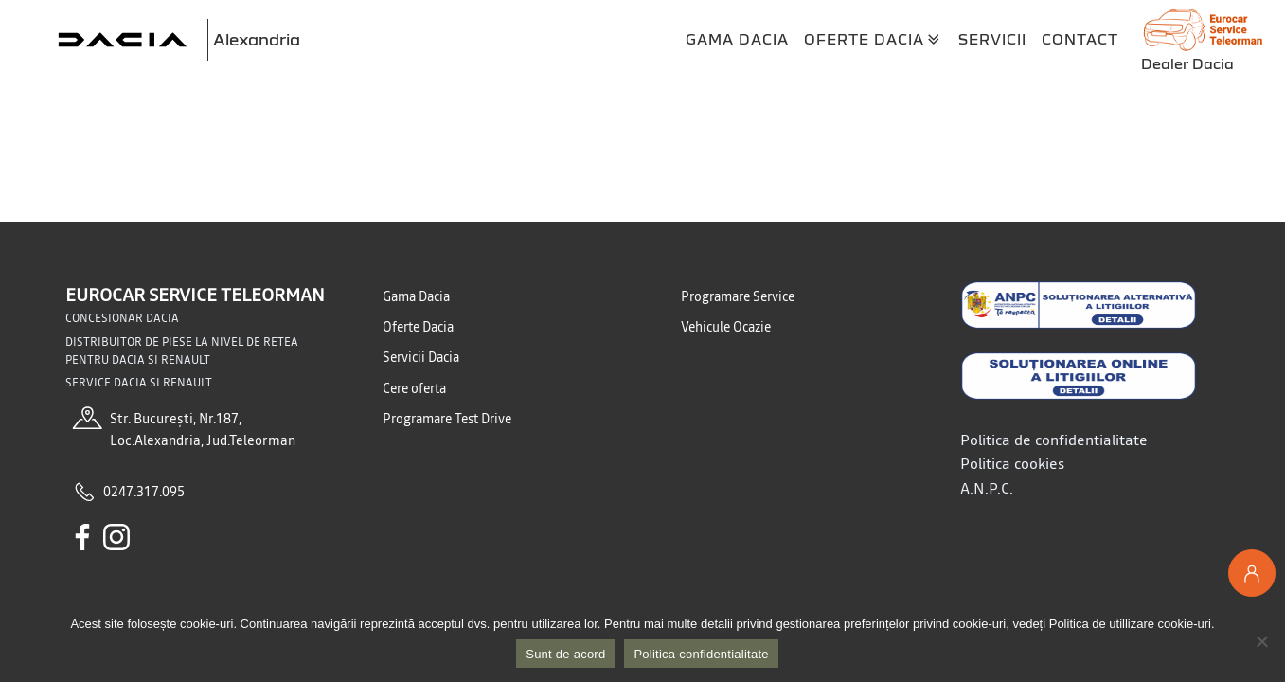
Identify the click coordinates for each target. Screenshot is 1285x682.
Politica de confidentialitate (1054, 439)
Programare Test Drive (447, 418)
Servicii (992, 38)
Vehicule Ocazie (726, 326)
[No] (1261, 641)
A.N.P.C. (986, 487)
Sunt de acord (565, 654)
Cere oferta (414, 388)
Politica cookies (1012, 463)
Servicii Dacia (421, 357)
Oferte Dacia (873, 39)
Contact (1080, 38)
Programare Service (737, 296)
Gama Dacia (737, 38)
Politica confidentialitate (701, 654)
